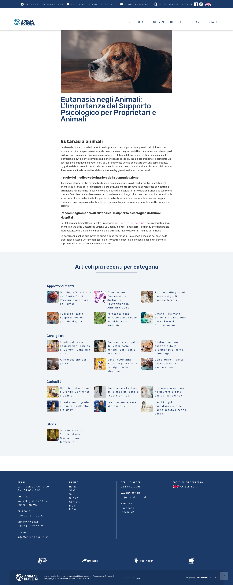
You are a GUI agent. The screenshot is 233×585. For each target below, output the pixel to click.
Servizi (158, 22)
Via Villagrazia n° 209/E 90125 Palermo (34, 503)
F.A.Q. (73, 509)
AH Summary (188, 486)
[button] (193, 22)
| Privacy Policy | (130, 578)
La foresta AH (130, 486)
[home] (68, 22)
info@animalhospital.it (33, 537)
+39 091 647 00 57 (31, 515)
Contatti (212, 22)
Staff (142, 22)
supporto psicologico (131, 223)
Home (129, 22)
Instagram (128, 511)
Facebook (127, 508)
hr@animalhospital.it (135, 497)
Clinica (176, 22)
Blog (72, 505)
